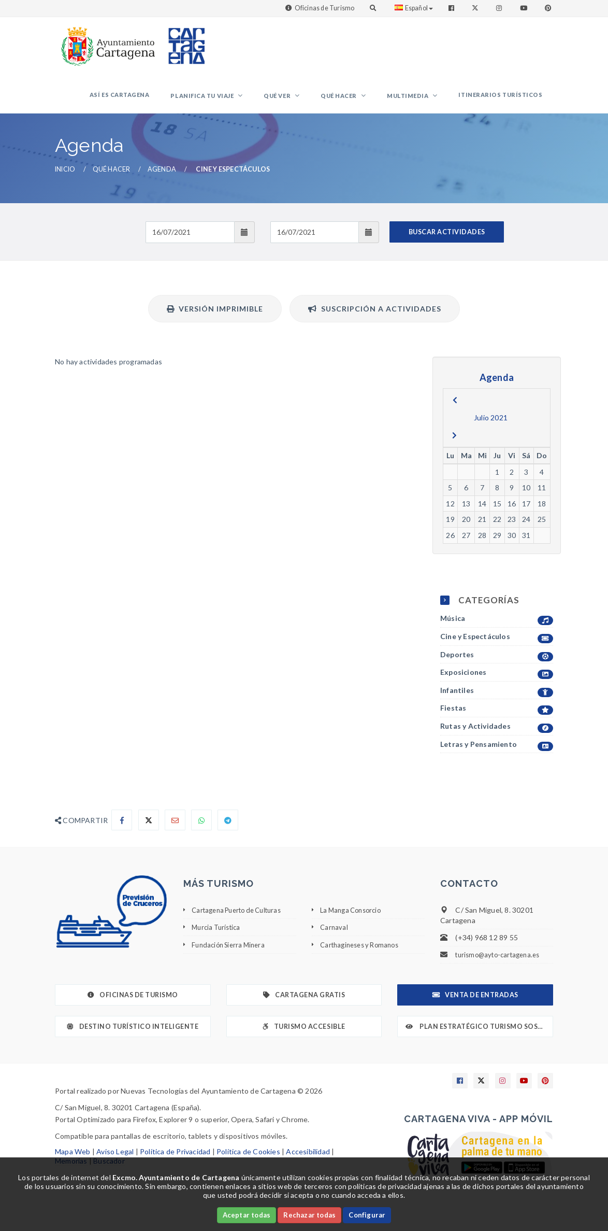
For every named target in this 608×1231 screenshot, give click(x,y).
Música (496, 627)
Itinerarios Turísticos (505, 99)
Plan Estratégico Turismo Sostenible (479, 1035)
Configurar (367, 1215)
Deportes (496, 663)
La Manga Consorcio (353, 918)
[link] (105, 41)
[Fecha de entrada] (190, 241)
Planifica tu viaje (242, 100)
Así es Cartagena (167, 99)
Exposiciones (496, 681)
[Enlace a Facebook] (452, 8)
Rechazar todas (309, 1215)
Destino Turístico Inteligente (132, 1035)
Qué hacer (361, 100)
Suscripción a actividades (374, 317)
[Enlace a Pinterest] (549, 8)
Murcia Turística (218, 935)
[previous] (455, 409)
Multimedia (421, 100)
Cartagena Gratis (304, 1004)
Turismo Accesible (304, 1035)
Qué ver (308, 100)
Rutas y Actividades (496, 735)
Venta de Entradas (475, 1004)
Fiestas (496, 717)
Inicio (65, 178)
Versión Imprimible (215, 317)
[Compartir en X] (148, 828)
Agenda (162, 178)
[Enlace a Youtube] (524, 8)
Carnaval (334, 935)
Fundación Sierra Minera (231, 953)
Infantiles (496, 699)
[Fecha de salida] (314, 241)
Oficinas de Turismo (325, 8)
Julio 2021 (491, 426)
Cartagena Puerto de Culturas (242, 918)
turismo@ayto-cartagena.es (501, 963)
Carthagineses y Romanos (363, 953)
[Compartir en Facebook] (121, 828)
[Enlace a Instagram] (500, 8)
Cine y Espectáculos (496, 645)
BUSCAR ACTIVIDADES (447, 241)
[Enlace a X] (481, 1089)
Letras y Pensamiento (496, 753)
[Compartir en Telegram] (228, 828)
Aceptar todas (247, 1215)
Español (414, 8)
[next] (454, 444)
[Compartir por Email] (175, 828)
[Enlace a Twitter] (476, 8)
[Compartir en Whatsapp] (201, 828)
